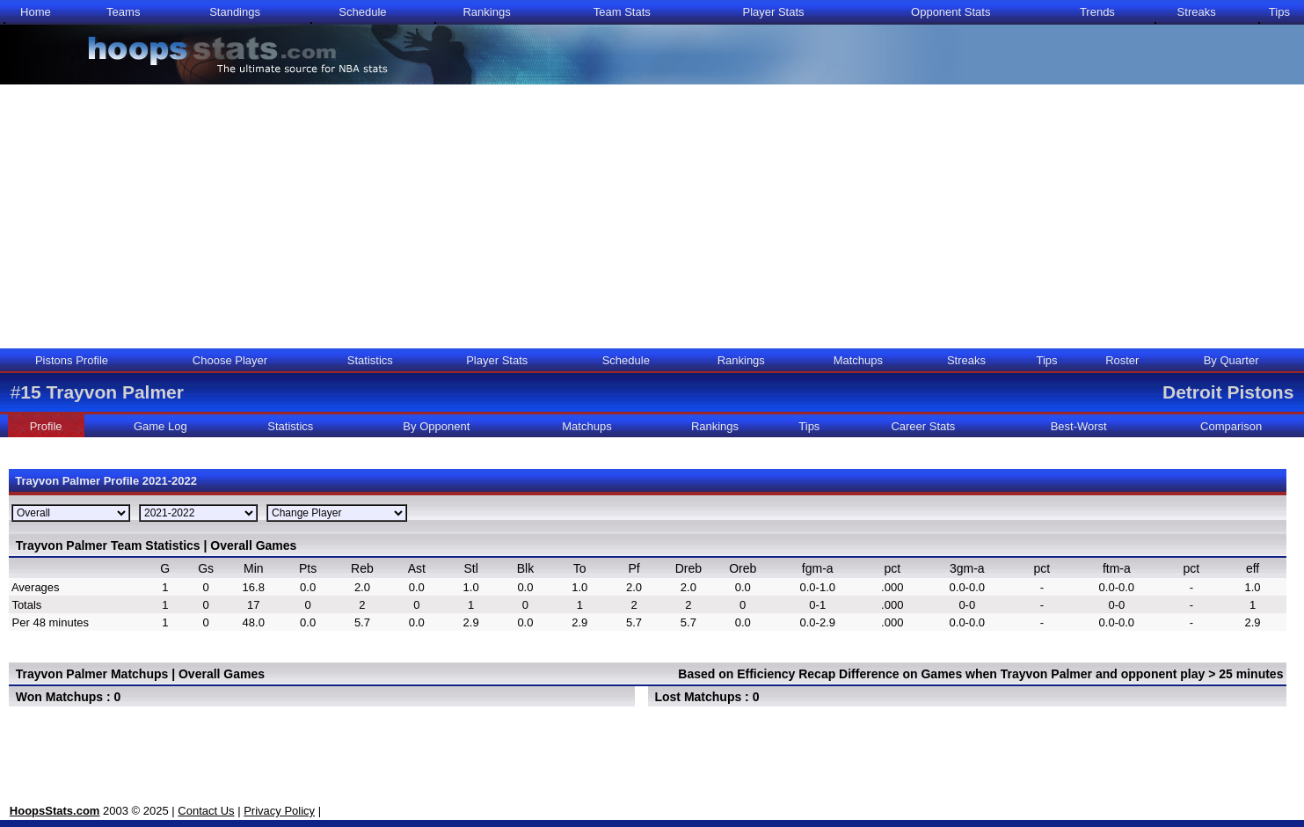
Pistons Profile (71, 360)
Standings (234, 11)
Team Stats (622, 11)
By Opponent (436, 426)
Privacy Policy (279, 810)
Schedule (362, 11)
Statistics (370, 360)
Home (35, 11)
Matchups (858, 360)
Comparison (1231, 426)
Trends (1097, 11)
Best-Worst (1079, 426)
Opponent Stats (950, 11)
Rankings (486, 11)
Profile (46, 426)
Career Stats (923, 426)
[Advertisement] (652, 216)
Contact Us (206, 810)
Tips (1279, 11)
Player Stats (773, 11)
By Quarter (1231, 360)
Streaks (1196, 11)
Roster (1122, 360)
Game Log (160, 426)
